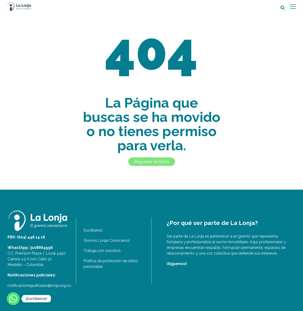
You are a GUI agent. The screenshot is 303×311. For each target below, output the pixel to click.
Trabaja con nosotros (102, 250)
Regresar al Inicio (151, 161)
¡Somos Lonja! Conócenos (107, 240)
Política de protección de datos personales (111, 264)
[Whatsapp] (13, 298)
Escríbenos (93, 230)
